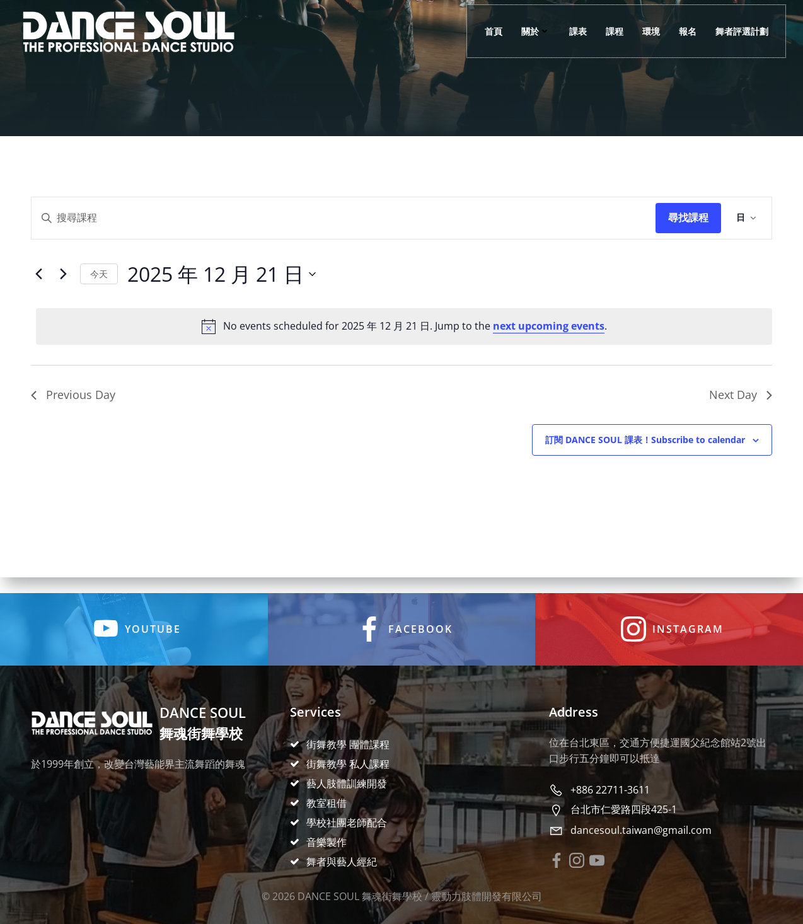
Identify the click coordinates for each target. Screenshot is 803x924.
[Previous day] (38, 283)
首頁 (490, 32)
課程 (611, 32)
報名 (684, 32)
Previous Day (73, 404)
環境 (648, 32)
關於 (532, 32)
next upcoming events (548, 335)
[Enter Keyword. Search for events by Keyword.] (344, 227)
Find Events (688, 227)
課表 (575, 32)
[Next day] (63, 283)
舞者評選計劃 (738, 32)
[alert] (404, 336)
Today (99, 283)
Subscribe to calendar (645, 449)
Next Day (740, 404)
